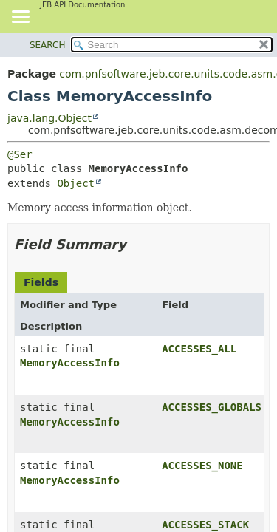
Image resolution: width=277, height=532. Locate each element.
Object (76, 183)
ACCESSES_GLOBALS (211, 407)
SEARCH (48, 45)
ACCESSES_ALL (199, 349)
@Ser (20, 154)
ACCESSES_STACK (205, 525)
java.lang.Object (49, 118)
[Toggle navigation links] (20, 17)
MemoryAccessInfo (70, 363)
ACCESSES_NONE (202, 465)
